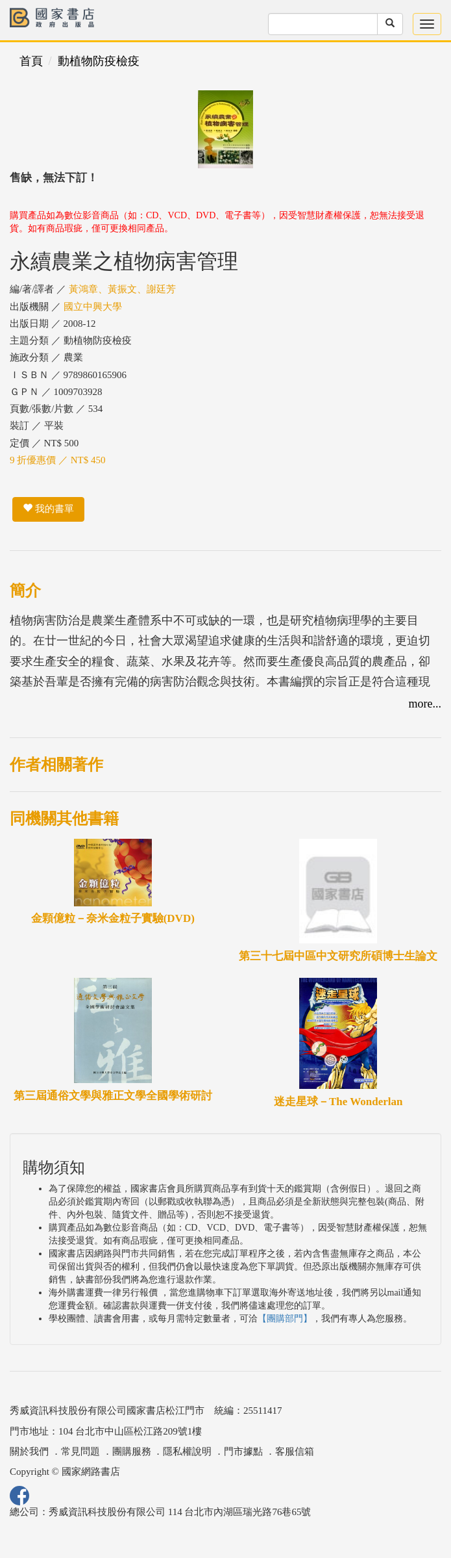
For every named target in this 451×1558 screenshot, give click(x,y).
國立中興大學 (93, 306)
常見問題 (80, 1451)
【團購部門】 (285, 1318)
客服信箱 (294, 1451)
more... (425, 703)
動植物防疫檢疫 (99, 61)
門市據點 (243, 1451)
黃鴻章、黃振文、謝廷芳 (122, 289)
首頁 (31, 61)
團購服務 (131, 1451)
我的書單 (48, 509)
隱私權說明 (187, 1451)
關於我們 (29, 1451)
